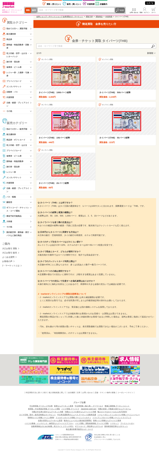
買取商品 (99, 17)
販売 (34, 10)
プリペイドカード (12, 81)
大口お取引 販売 (9, 253)
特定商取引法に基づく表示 (36, 393)
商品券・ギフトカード (14, 140)
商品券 (7, 39)
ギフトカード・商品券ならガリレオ (89, 426)
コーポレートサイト (125, 393)
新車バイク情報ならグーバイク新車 (107, 421)
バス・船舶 (9, 197)
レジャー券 (9, 172)
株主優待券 (9, 34)
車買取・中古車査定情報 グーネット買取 (44, 409)
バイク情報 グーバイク (70, 409)
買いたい (74, 4)
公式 (150, 3)
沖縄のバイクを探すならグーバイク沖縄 (80, 412)
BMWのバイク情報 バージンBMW (41, 418)
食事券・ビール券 (12, 67)
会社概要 (71, 393)
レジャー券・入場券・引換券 (15, 74)
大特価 (7, 222)
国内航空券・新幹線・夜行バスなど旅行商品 (15, 234)
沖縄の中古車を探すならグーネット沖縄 (47, 412)
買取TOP (89, 17)
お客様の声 (7, 262)
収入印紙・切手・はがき (15, 145)
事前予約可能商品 (12, 216)
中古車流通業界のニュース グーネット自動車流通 (76, 415)
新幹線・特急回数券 (13, 162)
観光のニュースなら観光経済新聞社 (78, 421)
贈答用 (7, 203)
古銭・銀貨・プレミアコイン (15, 104)
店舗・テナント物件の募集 (105, 393)
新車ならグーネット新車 (63, 406)
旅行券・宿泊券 (11, 62)
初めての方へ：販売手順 (15, 129)
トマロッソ (114, 423)
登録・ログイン (145, 12)
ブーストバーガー (127, 423)
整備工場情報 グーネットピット (117, 406)
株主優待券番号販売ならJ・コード (79, 429)
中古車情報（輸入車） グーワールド (89, 406)
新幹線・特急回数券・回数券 (15, 46)
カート (153, 12)
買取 (28, 10)
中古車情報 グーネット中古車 (41, 406)
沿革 (78, 393)
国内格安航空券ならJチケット (116, 426)
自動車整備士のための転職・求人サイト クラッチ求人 (52, 426)
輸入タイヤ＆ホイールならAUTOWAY (112, 412)
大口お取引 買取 (9, 249)
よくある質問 (8, 258)
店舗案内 (103, 4)
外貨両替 (91, 4)
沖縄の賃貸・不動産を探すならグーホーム (114, 409)
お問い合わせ (134, 12)
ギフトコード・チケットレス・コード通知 (15, 209)
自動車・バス (10, 92)
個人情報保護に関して (57, 393)
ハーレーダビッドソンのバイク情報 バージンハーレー (119, 415)
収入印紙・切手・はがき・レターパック (14, 55)
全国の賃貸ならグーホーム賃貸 (50, 421)
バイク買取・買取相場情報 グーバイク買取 (92, 423)
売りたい (54, 4)
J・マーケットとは (10, 266)
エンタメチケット (12, 87)
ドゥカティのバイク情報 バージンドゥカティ (73, 418)
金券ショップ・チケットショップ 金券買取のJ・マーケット (59, 17)
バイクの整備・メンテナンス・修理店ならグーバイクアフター (49, 423)
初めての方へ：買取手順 (15, 28)
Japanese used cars (88, 409)
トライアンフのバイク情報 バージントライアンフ (111, 418)
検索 (122, 10)
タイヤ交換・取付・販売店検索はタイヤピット (37, 415)
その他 (7, 111)
